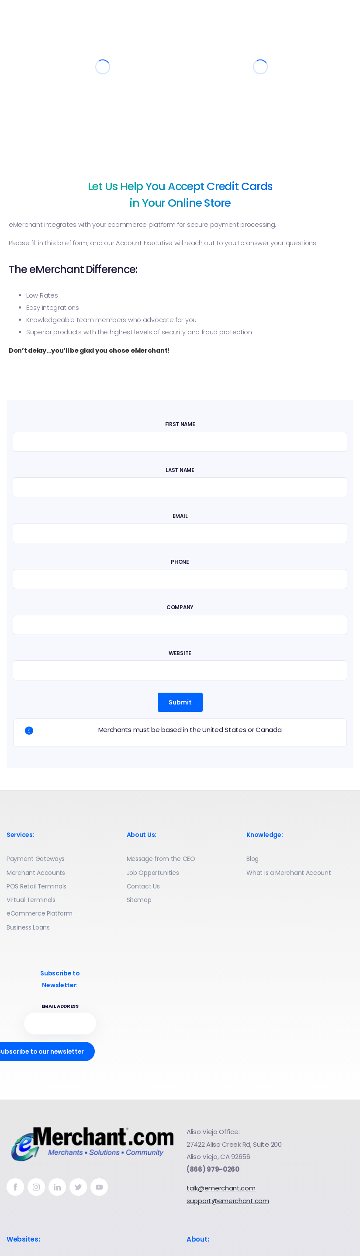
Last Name (180, 470)
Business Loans (28, 927)
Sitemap (139, 899)
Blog (252, 858)
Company (180, 607)
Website (180, 653)
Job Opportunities (153, 872)
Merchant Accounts (36, 872)
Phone (180, 562)
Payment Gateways (36, 858)
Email (180, 516)
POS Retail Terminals (36, 886)
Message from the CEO (161, 858)
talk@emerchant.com (221, 1188)
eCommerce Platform (40, 913)
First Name (180, 424)
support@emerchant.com (228, 1200)
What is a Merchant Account (288, 872)
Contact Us (143, 886)
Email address (60, 1006)
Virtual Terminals (31, 899)
